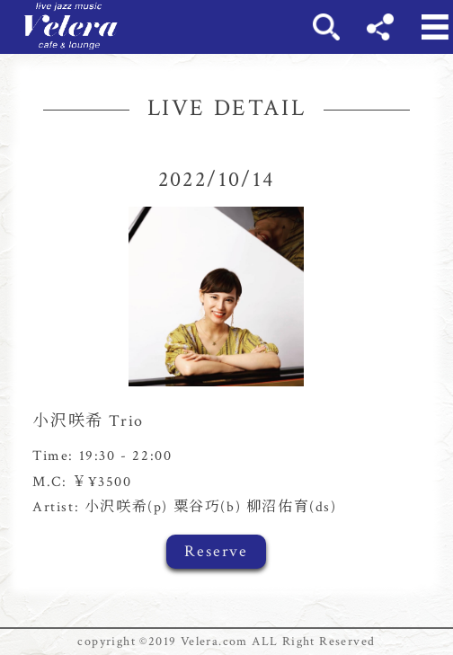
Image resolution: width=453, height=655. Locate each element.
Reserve (216, 551)
